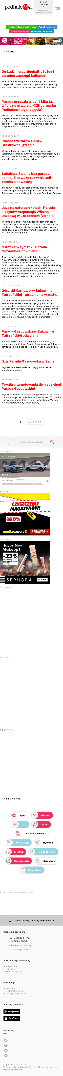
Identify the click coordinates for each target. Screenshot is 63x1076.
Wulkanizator (17, 861)
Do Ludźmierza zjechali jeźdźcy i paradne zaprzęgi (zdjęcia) (28, 74)
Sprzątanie (45, 861)
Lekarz (39, 824)
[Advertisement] (31, 621)
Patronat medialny (16, 991)
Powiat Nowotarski (20, 31)
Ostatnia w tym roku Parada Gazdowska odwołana (24, 249)
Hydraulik (44, 842)
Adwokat (40, 815)
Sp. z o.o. (26, 1067)
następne (34, 422)
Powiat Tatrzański (46, 27)
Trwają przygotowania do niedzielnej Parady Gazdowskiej (31, 386)
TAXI (19, 824)
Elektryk (14, 851)
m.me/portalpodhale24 (19, 949)
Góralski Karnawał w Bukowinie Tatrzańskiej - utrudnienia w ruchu (29, 293)
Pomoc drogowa (42, 851)
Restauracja (17, 842)
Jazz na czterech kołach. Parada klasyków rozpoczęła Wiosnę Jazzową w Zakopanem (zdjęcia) (28, 212)
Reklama (11, 988)
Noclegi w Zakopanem (41, 31)
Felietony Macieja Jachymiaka (22, 27)
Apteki (18, 815)
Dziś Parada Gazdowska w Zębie (28, 361)
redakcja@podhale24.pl (20, 945)
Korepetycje (30, 870)
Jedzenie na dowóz (30, 833)
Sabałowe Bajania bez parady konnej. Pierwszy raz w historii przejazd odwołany (26, 178)
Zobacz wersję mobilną (34, 920)
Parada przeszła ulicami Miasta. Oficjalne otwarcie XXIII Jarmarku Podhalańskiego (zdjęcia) (29, 106)
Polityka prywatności (17, 993)
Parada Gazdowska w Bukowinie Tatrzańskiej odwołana (28, 333)
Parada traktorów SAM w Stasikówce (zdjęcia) (22, 143)
